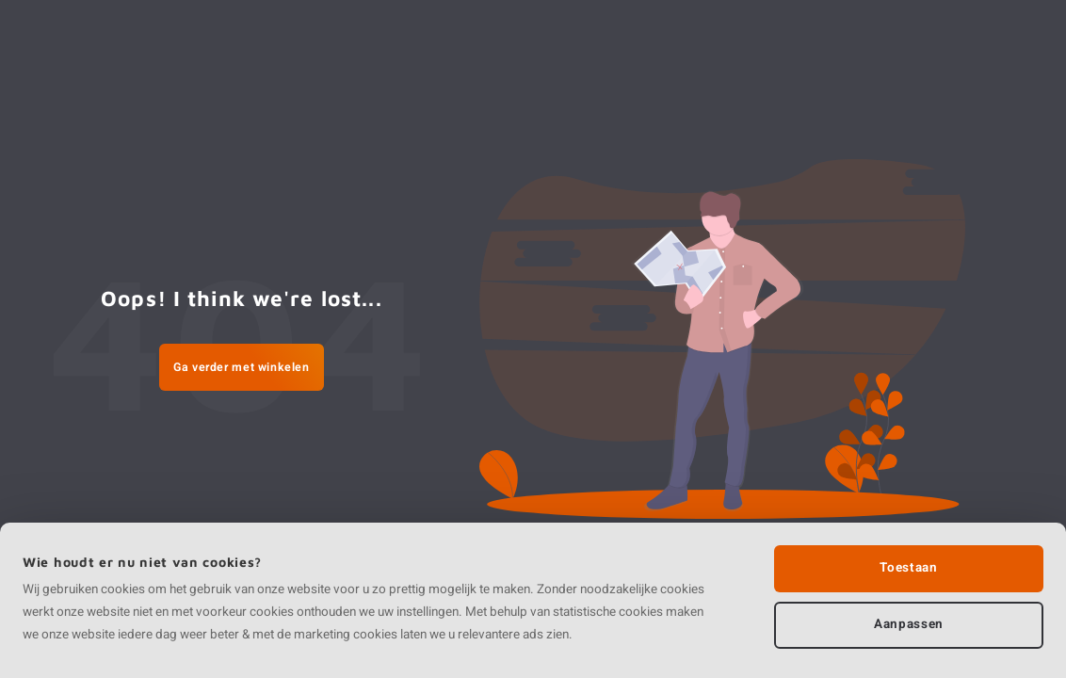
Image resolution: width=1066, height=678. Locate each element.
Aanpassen (909, 624)
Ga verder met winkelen (241, 367)
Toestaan (908, 567)
